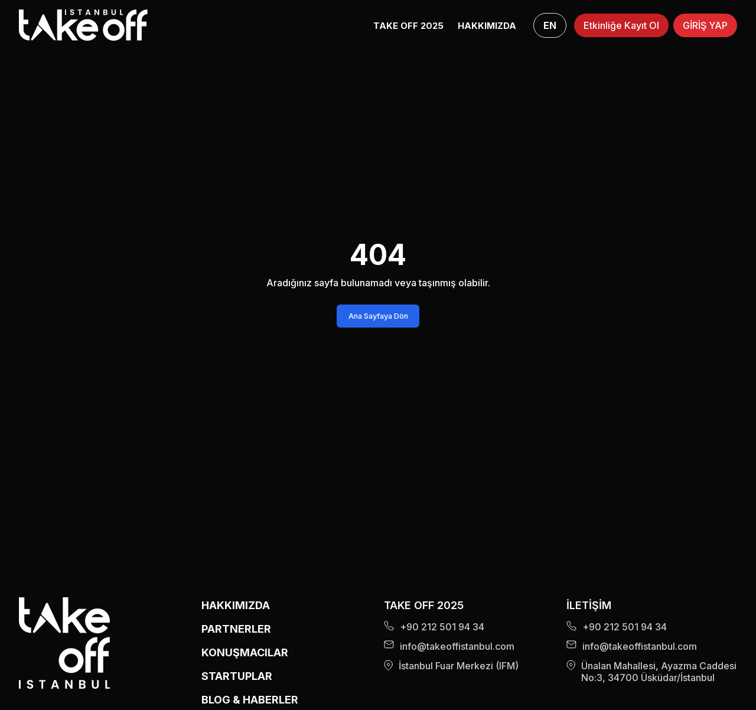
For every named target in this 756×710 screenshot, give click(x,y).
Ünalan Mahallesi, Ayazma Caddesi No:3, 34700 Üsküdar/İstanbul (651, 671)
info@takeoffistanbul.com (449, 646)
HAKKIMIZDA (487, 25)
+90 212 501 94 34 (434, 627)
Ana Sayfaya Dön (378, 316)
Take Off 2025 (408, 25)
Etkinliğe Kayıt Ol (621, 25)
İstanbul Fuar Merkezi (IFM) (451, 666)
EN (549, 25)
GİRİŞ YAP (705, 25)
